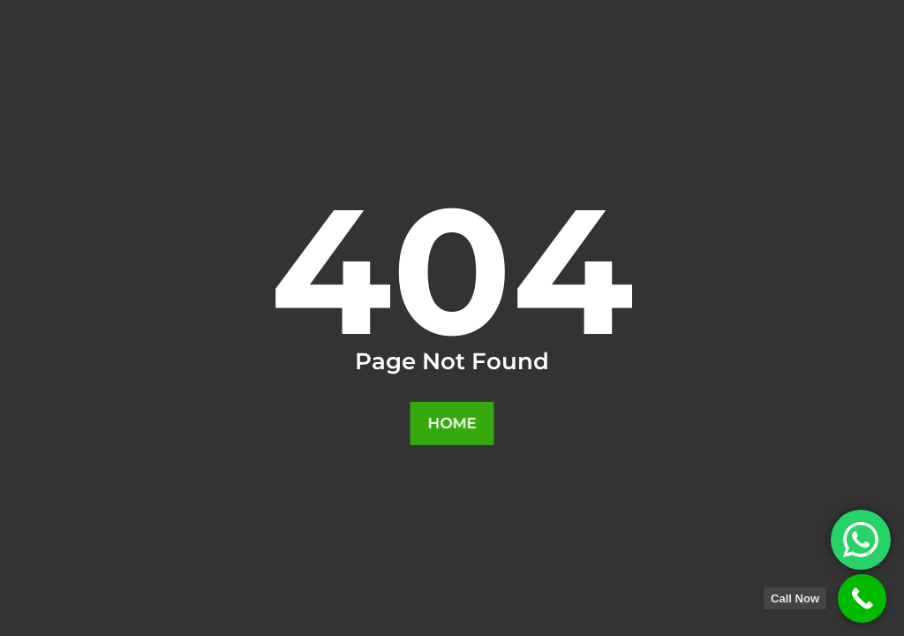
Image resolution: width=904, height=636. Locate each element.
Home (452, 423)
